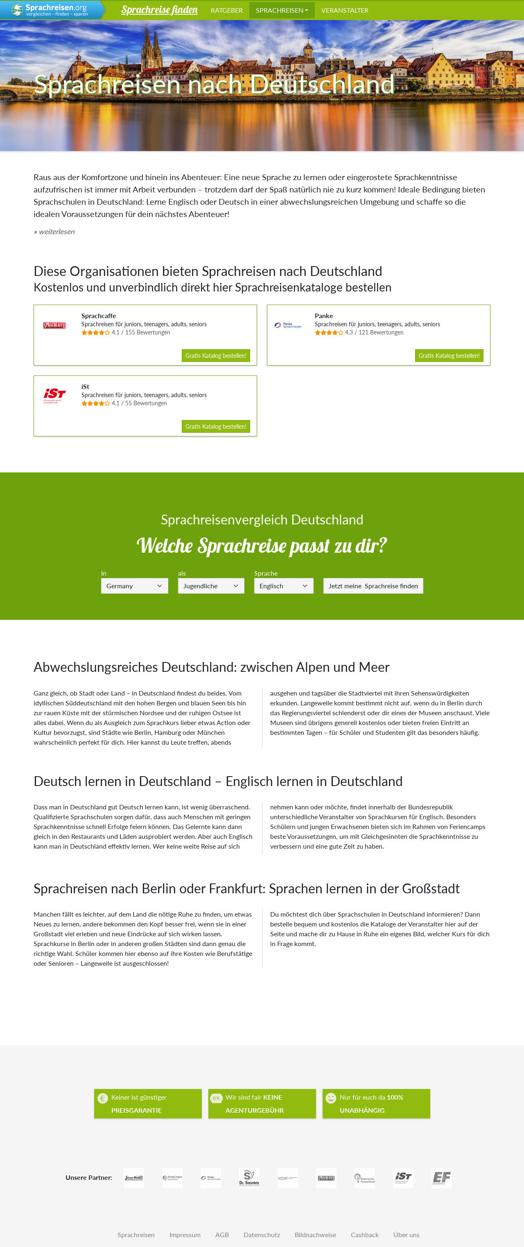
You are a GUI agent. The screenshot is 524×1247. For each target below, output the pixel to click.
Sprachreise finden (373, 586)
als (182, 573)
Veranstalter (344, 10)
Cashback (365, 1234)
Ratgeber (227, 10)
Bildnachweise (315, 1234)
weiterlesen (56, 231)
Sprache (266, 573)
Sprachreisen (279, 10)
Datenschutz (262, 1234)
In (103, 573)
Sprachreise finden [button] (159, 9)
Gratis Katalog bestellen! (215, 355)
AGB (222, 1234)
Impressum (185, 1234)
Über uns (406, 1234)
